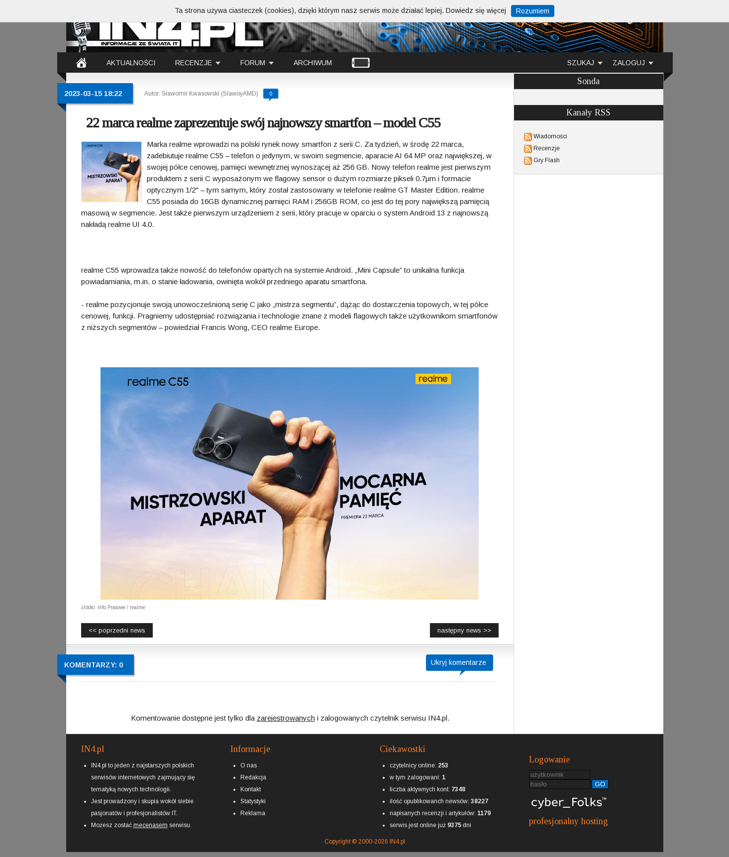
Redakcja (253, 777)
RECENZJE (193, 63)
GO (600, 784)
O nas (248, 765)
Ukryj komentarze (458, 662)
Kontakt (250, 789)
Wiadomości (550, 136)
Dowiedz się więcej (476, 10)
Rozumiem (532, 11)
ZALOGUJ (629, 63)
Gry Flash (546, 160)
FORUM (252, 63)
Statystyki (253, 801)
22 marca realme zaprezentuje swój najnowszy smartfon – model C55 (263, 122)
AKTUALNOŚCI (130, 63)
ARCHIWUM (313, 63)
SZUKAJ (580, 63)
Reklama (252, 813)
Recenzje (546, 148)
